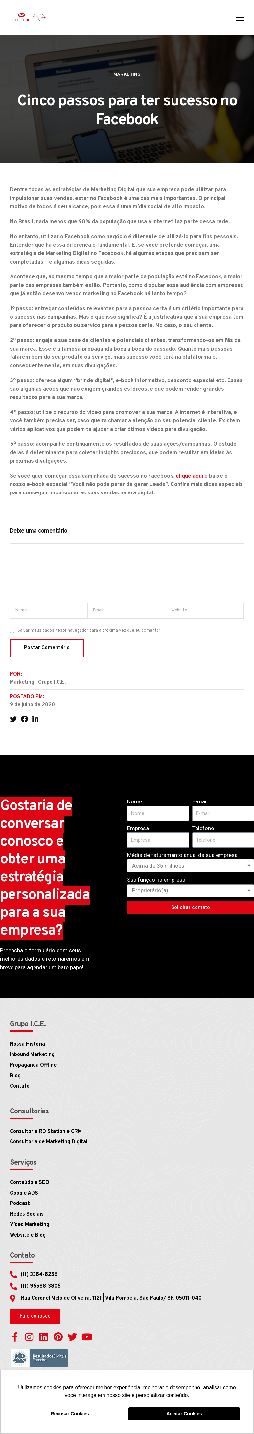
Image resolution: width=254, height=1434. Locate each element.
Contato (20, 1086)
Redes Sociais (27, 1214)
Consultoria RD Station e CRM (46, 1131)
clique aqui (189, 476)
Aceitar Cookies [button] (184, 1413)
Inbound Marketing (32, 1055)
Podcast (20, 1203)
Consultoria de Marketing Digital (48, 1142)
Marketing (127, 74)
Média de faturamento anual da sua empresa (182, 855)
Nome (134, 801)
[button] (35, 1316)
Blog (15, 1076)
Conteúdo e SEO (29, 1182)
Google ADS (24, 1193)
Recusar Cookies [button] (70, 1413)
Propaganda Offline (33, 1065)
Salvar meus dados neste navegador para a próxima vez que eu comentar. (89, 631)
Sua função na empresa (156, 879)
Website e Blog (28, 1235)
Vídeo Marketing (29, 1225)
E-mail (200, 801)
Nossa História (27, 1044)
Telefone (203, 828)
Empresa (138, 828)
